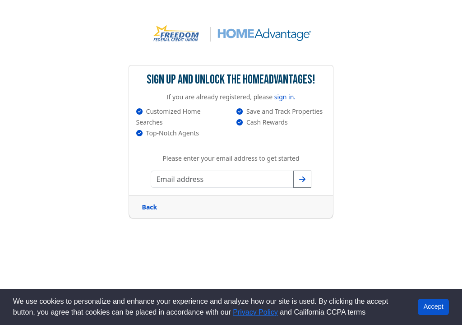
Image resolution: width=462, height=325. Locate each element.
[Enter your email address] (222, 179)
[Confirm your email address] (302, 179)
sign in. (285, 97)
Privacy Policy (255, 312)
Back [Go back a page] (149, 207)
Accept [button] (434, 306)
